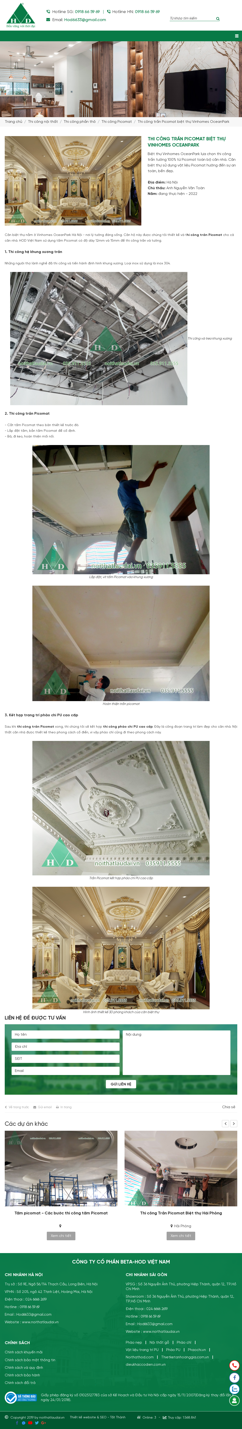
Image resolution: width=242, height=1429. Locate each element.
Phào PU (173, 1350)
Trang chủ (13, 122)
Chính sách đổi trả (20, 1382)
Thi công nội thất (43, 122)
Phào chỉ (184, 1342)
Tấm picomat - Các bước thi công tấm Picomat (61, 1213)
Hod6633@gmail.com (85, 20)
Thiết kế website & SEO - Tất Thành (97, 1417)
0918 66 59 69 (87, 12)
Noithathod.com (140, 1357)
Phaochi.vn (197, 1350)
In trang (66, 1107)
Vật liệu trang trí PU (142, 1350)
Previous (225, 1123)
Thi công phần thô (80, 122)
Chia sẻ (228, 1107)
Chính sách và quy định (24, 1367)
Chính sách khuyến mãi (24, 1352)
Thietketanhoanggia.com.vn (185, 1357)
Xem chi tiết (61, 1236)
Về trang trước (19, 1107)
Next (233, 1123)
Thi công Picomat (116, 122)
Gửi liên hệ (121, 1084)
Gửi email (45, 1107)
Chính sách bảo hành (22, 1375)
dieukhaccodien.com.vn (146, 1364)
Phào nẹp (134, 1342)
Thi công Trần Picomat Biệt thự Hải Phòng (181, 1213)
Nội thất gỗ (159, 1342)
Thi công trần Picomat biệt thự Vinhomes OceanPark (183, 122)
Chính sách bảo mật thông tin (30, 1360)
